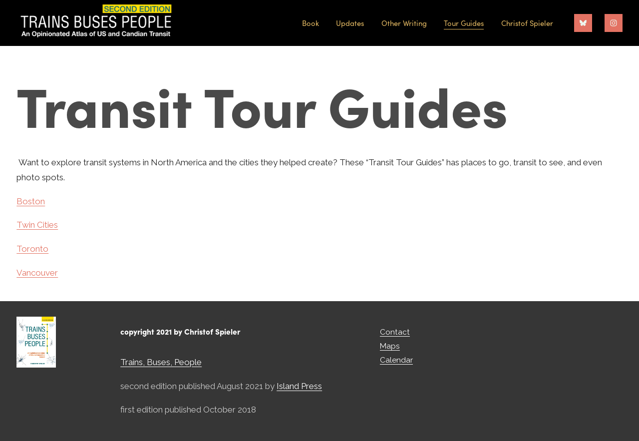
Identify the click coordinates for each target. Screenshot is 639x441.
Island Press (299, 386)
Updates (350, 23)
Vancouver (37, 273)
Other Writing (404, 23)
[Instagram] (614, 23)
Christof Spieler (527, 23)
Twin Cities (37, 225)
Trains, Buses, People (161, 362)
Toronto (32, 249)
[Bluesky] (583, 23)
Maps (390, 346)
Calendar (396, 360)
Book (310, 23)
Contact (395, 332)
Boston (30, 201)
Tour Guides (464, 23)
